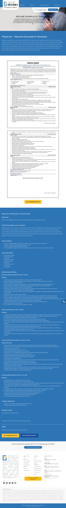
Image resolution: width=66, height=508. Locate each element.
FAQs (35, 459)
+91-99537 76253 (41, 10)
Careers (25, 468)
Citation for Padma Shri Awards (54, 495)
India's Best (26, 462)
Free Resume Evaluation (38, 499)
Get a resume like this (33, 201)
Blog (35, 474)
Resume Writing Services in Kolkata (24, 498)
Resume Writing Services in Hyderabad (55, 498)
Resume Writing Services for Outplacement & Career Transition (41, 492)
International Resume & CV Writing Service (29, 490)
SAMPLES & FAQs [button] (44, 5)
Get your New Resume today (33, 447)
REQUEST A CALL (53, 9)
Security (38, 506)
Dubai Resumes (37, 468)
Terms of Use (28, 506)
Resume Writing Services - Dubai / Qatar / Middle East (18, 493)
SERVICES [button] (22, 5)
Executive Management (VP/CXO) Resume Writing (48, 490)
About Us (26, 459)
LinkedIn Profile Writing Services (21, 492)
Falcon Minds (26, 461)
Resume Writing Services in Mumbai (56, 496)
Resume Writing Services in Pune (9, 499)
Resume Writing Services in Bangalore (39, 498)
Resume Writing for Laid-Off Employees (26, 495)
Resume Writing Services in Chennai (10, 498)
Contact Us (36, 472)
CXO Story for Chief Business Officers (23, 496)
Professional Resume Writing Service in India (11, 490)
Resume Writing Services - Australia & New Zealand (40, 493)
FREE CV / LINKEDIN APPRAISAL (33, 478)
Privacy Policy (33, 506)
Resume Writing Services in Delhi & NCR (40, 496)
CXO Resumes (37, 466)
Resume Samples (38, 461)
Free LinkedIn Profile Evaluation (50, 499)
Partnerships (26, 470)
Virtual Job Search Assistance (40, 495)
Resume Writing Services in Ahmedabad (24, 499)
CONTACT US (57, 5)
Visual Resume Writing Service (12, 495)
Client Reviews (37, 470)
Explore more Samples (29, 435)
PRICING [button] (32, 5)
